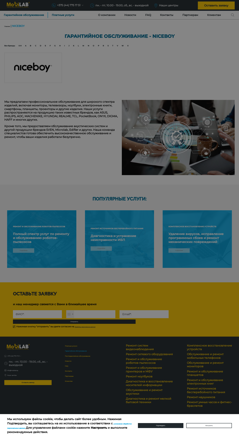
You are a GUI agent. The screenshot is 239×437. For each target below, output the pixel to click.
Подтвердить (160, 425)
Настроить (209, 425)
